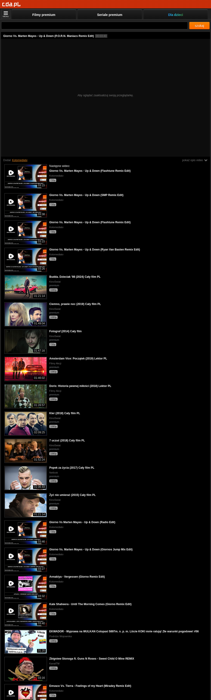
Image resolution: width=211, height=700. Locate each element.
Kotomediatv (20, 160)
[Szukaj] (94, 25)
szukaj (199, 25)
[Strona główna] (11, 4)
